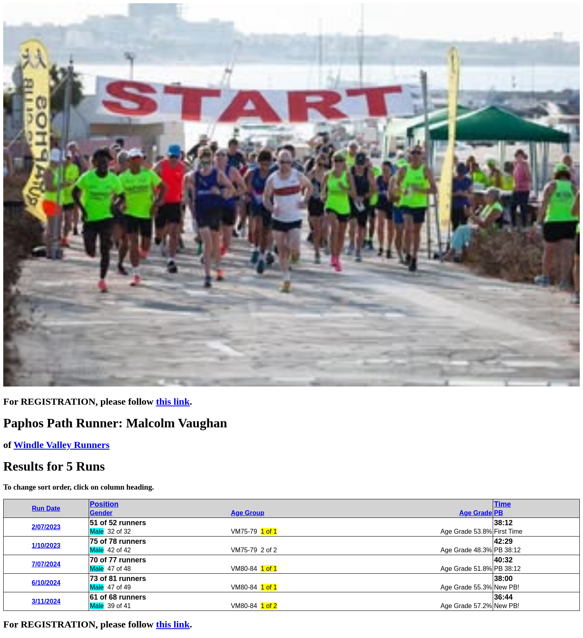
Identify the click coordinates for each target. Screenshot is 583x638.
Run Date (46, 508)
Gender (101, 512)
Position (104, 504)
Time (502, 504)
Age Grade (475, 512)
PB (498, 512)
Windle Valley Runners (62, 444)
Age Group (247, 512)
